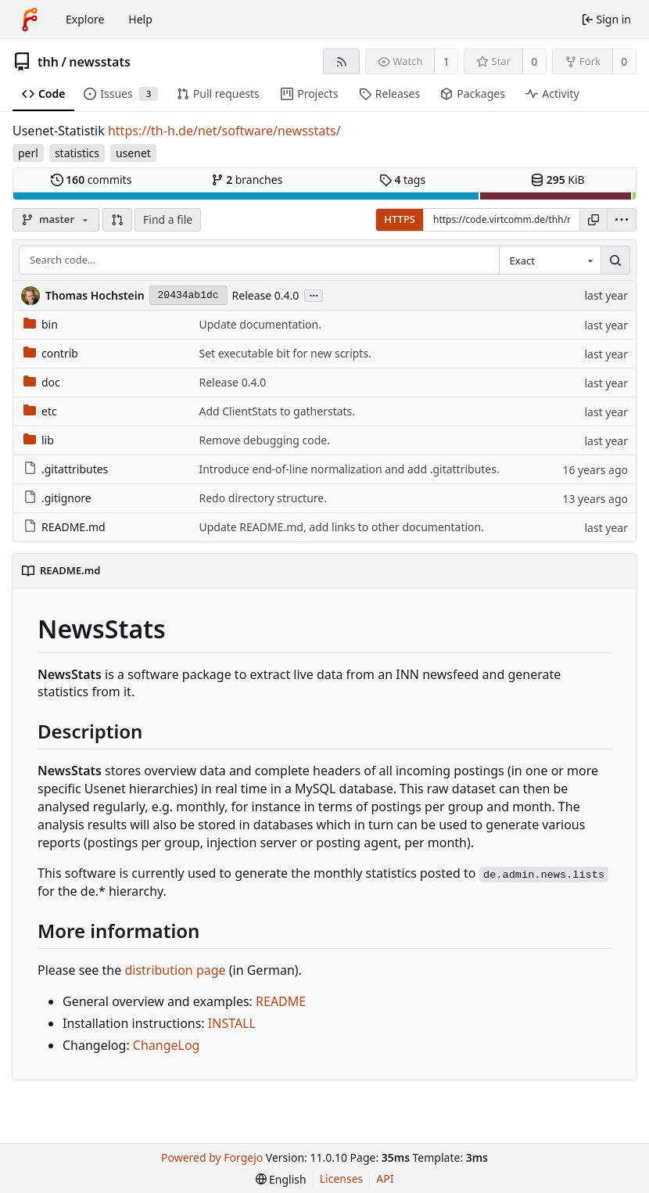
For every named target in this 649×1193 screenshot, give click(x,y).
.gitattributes (65, 469)
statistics (77, 153)
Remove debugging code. (264, 440)
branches (247, 179)
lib (38, 440)
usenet (133, 153)
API (384, 1178)
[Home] (30, 19)
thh (48, 62)
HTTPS (399, 219)
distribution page (174, 970)
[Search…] (615, 260)
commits (91, 179)
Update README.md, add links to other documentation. (341, 526)
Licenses (342, 1178)
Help (140, 19)
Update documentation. (260, 324)
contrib (50, 353)
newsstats (100, 62)
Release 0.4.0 (265, 295)
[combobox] (550, 260)
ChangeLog (166, 1045)
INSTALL (232, 1023)
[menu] (621, 220)
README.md (64, 526)
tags (402, 179)
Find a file (167, 219)
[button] (117, 220)
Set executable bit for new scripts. (285, 353)
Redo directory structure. (263, 497)
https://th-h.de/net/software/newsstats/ (224, 130)
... (313, 294)
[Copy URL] (593, 220)
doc (41, 382)
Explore (85, 19)
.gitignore (57, 497)
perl (28, 153)
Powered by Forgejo (212, 1157)
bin (40, 324)
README (281, 1001)
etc (40, 411)
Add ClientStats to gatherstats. (277, 411)
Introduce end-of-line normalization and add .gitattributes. (349, 469)
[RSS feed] (341, 61)
